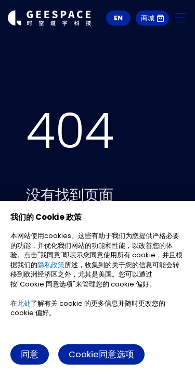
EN (118, 18)
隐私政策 (50, 265)
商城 (152, 18)
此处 (24, 303)
